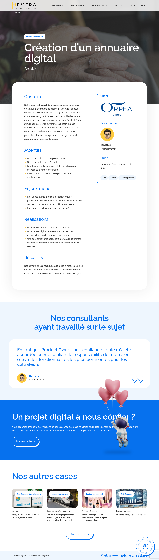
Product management (34, 37)
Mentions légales (19, 556)
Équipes (118, 10)
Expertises (57, 10)
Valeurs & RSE (77, 10)
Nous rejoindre (138, 10)
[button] (16, 21)
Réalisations (99, 10)
